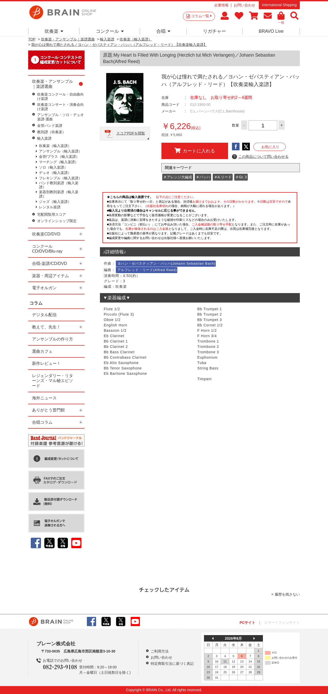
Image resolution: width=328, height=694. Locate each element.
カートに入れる (195, 150)
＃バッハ (203, 177)
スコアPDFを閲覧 (130, 133)
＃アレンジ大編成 (177, 177)
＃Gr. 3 (241, 177)
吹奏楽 (54, 31)
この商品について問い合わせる (260, 156)
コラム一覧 (201, 16)
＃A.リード (223, 177)
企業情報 (221, 5)
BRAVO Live (271, 31)
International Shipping (279, 5)
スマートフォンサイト (282, 622)
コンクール (110, 31)
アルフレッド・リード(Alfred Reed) (147, 270)
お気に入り (270, 147)
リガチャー (214, 31)
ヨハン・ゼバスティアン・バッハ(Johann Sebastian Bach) (166, 263)
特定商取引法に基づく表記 (172, 663)
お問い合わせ (244, 5)
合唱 (163, 31)
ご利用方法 (160, 651)
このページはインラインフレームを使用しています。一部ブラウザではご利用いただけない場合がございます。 (200, 219)
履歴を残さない (287, 594)
